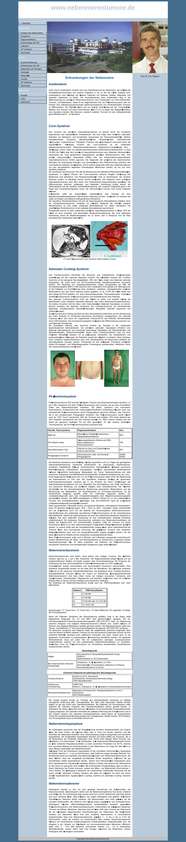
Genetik (24, 79)
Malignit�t (25, 75)
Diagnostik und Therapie (31, 69)
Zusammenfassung (29, 62)
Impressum (25, 102)
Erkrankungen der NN (30, 43)
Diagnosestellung (28, 39)
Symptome (25, 36)
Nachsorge (25, 52)
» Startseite (26, 23)
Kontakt (24, 95)
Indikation (25, 46)
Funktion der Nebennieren (32, 33)
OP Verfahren (26, 49)
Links (23, 99)
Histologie (25, 72)
